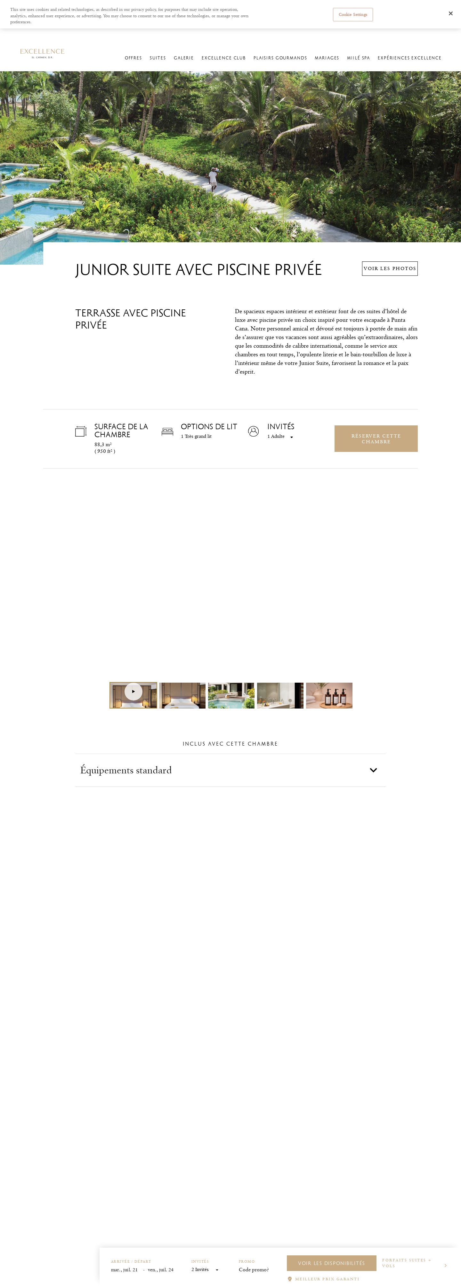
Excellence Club (224, 58)
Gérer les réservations (269, 34)
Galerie (184, 58)
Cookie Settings (353, 14)
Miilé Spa (358, 58)
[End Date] (164, 1270)
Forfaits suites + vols (407, 1263)
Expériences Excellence (410, 58)
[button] (230, 770)
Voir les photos (390, 268)
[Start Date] (127, 1270)
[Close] (451, 13)
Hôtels (53, 34)
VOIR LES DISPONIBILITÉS (331, 1263)
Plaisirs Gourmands (280, 58)
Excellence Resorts (23, 34)
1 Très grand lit (196, 436)
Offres (133, 58)
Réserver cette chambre (376, 439)
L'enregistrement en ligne (316, 34)
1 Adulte (276, 436)
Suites (158, 58)
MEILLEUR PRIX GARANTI (327, 1278)
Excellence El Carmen (87, 34)
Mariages (327, 58)
